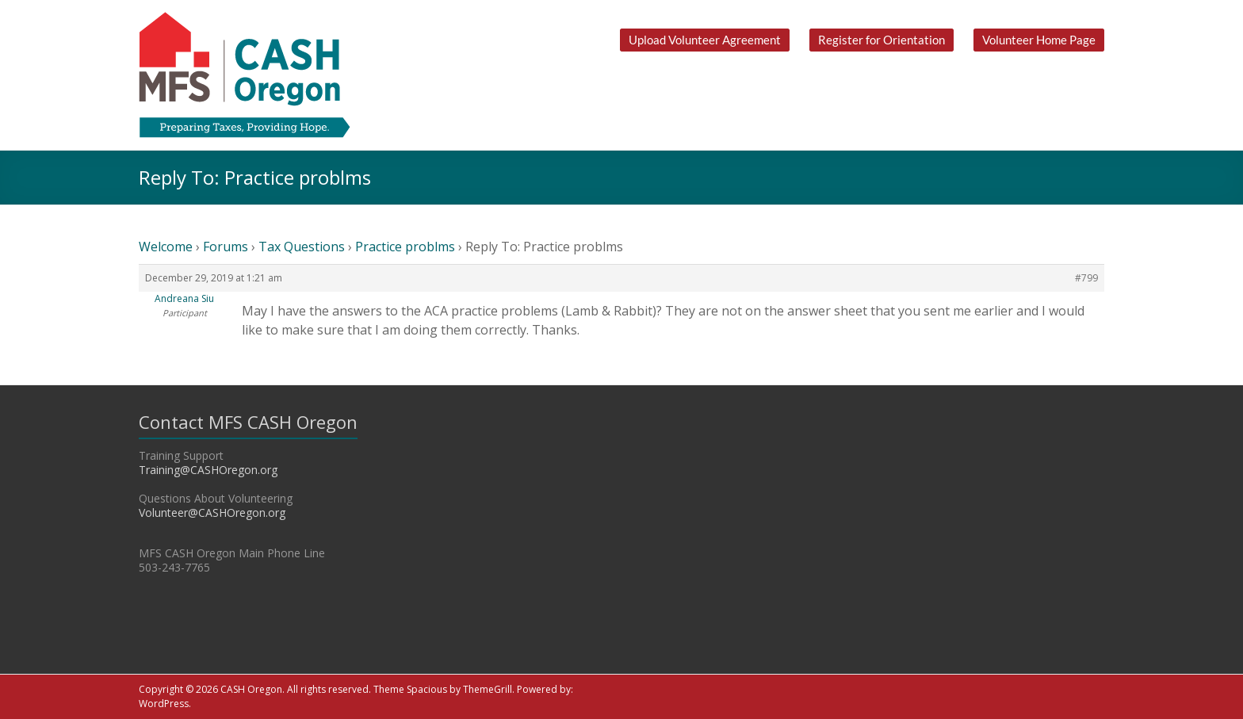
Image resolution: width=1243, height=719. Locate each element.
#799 (1086, 278)
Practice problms (405, 246)
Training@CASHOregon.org (208, 469)
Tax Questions (301, 246)
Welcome (166, 246)
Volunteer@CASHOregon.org (212, 512)
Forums (225, 246)
